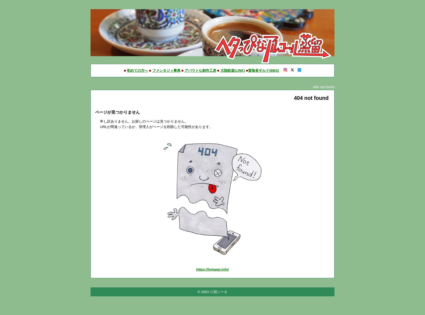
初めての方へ (137, 70)
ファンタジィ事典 (166, 70)
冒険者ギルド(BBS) (263, 70)
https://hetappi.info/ (212, 269)
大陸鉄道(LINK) (232, 70)
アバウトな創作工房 (200, 70)
